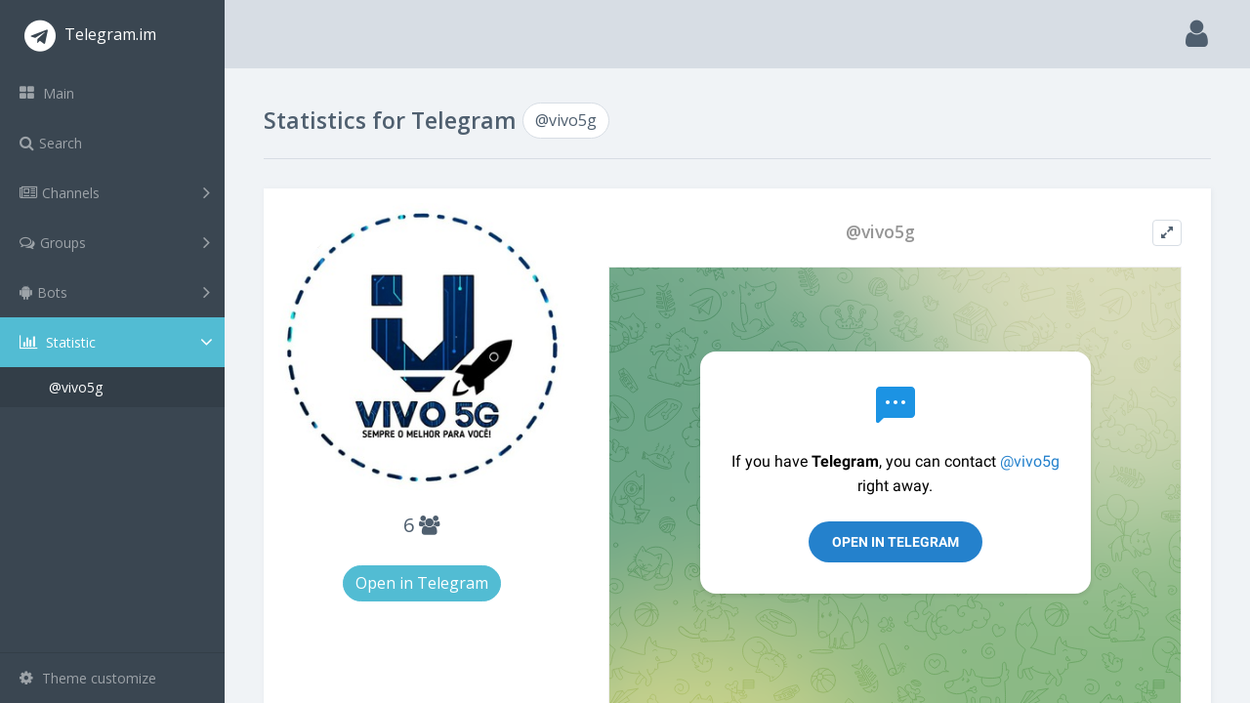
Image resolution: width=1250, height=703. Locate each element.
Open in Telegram (421, 583)
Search (51, 143)
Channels (115, 192)
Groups (115, 242)
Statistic (118, 342)
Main (47, 93)
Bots (115, 292)
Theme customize (88, 678)
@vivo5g (76, 387)
